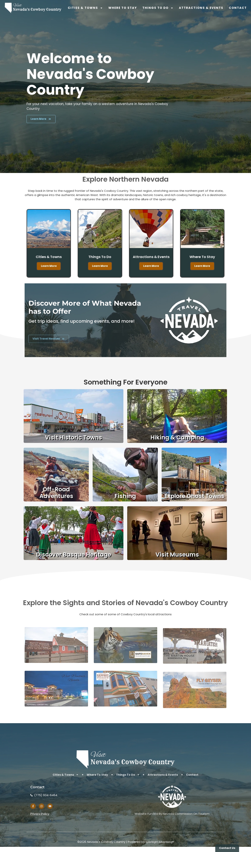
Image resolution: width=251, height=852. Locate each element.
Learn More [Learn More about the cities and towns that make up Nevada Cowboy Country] (48, 271)
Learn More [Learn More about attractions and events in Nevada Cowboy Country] (151, 275)
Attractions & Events (201, 8)
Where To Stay (122, 8)
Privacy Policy (39, 825)
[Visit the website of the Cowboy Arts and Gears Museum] (125, 728)
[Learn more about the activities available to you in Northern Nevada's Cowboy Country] (44, 120)
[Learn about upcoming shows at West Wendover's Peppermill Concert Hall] (56, 728)
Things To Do (157, 8)
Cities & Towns (85, 8)
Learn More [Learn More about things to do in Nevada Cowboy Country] (100, 271)
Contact (238, 8)
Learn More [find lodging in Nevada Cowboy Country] (202, 271)
